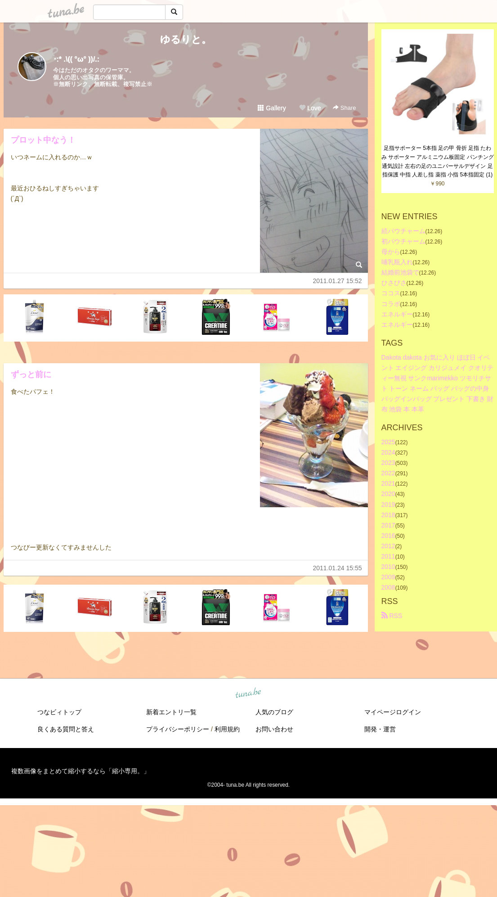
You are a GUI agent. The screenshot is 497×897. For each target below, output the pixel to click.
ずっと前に (31, 374)
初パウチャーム (403, 241)
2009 (388, 577)
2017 (388, 525)
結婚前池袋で (400, 272)
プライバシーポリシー (177, 729)
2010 (388, 566)
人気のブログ (274, 712)
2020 (388, 493)
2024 (388, 452)
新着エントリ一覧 (171, 712)
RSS (392, 615)
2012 (388, 546)
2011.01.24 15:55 (337, 568)
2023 (388, 462)
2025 (388, 442)
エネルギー (397, 314)
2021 (388, 483)
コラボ (390, 303)
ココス (390, 293)
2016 (388, 535)
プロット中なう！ (43, 139)
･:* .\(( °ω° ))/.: (76, 59)
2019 (388, 504)
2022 (388, 473)
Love (310, 108)
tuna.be (248, 693)
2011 (388, 556)
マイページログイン (392, 712)
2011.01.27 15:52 (337, 280)
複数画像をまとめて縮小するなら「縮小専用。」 (80, 771)
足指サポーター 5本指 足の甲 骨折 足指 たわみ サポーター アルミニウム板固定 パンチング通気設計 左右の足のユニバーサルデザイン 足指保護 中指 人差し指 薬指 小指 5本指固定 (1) (437, 161)
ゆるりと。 (185, 39)
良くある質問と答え (65, 729)
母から (390, 251)
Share (344, 107)
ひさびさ (394, 282)
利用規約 (227, 729)
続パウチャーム (403, 230)
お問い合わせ (274, 729)
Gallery (272, 108)
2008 (388, 587)
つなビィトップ (59, 712)
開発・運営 (380, 729)
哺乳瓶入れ (397, 262)
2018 (388, 514)
